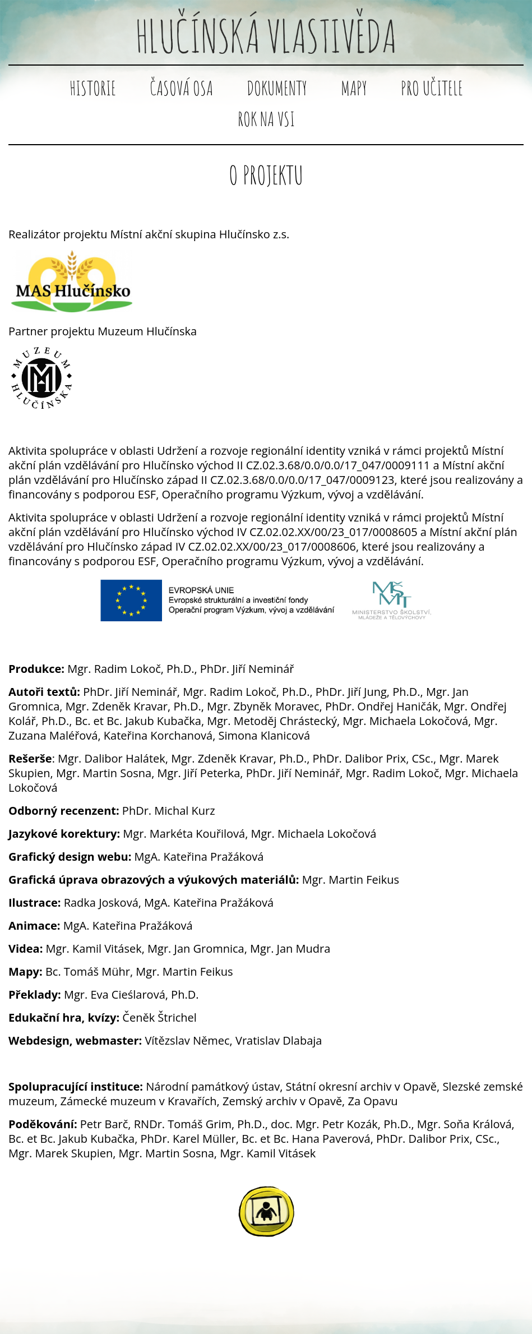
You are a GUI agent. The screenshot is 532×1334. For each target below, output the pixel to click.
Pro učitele (432, 87)
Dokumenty (277, 87)
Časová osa (181, 87)
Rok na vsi (266, 118)
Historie (93, 87)
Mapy (354, 87)
